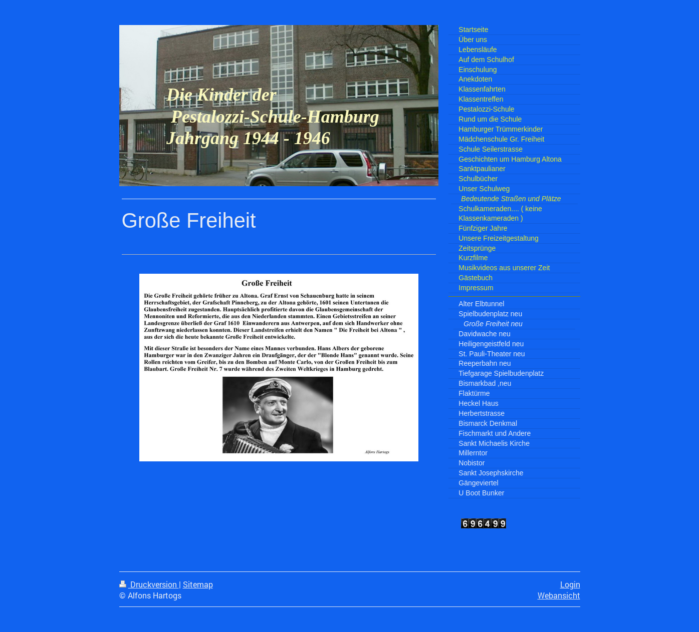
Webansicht (559, 595)
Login (570, 584)
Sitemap (198, 584)
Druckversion (149, 584)
